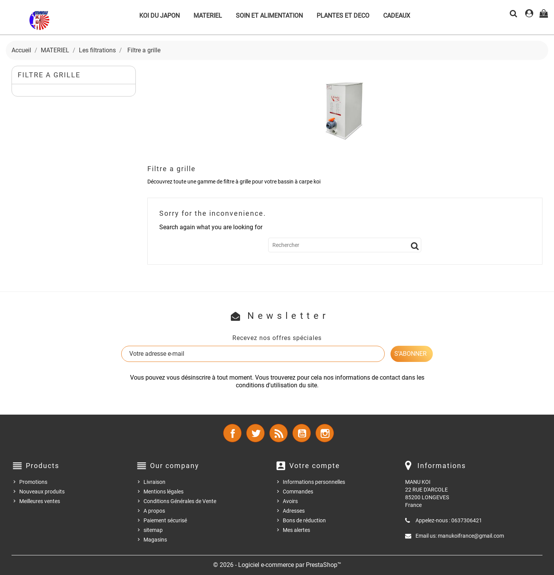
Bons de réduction (304, 520)
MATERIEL (208, 15)
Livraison (154, 482)
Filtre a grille (49, 75)
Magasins (155, 540)
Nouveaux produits (42, 491)
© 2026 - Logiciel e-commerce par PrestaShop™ (277, 564)
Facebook (232, 433)
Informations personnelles (314, 482)
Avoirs (290, 501)
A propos (154, 511)
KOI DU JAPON (159, 15)
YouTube (301, 433)
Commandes (298, 491)
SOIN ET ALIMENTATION (269, 15)
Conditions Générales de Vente (180, 501)
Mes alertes (296, 530)
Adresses (294, 511)
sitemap (153, 530)
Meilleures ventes (39, 501)
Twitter (255, 433)
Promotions (33, 482)
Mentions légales (164, 491)
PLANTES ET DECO (343, 15)
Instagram (325, 433)
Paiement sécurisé (165, 520)
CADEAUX (396, 15)
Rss (278, 433)
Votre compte (314, 466)
